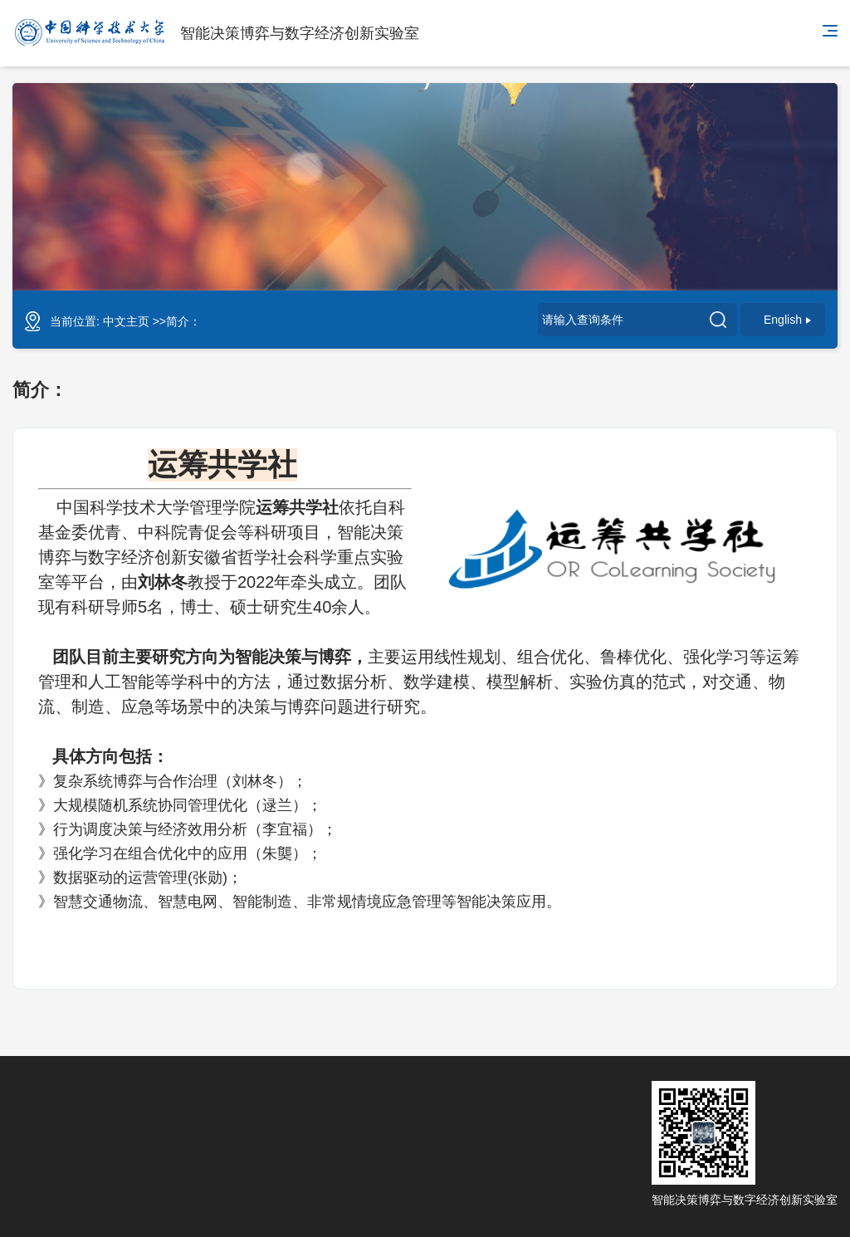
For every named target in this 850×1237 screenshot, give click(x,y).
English (787, 319)
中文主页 (126, 321)
